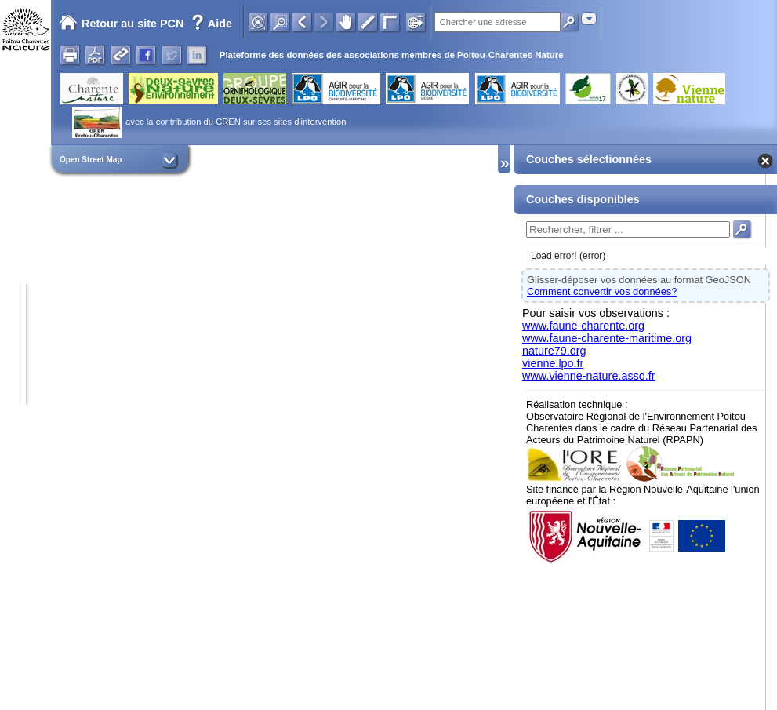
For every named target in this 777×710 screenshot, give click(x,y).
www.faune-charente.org (583, 325)
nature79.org (554, 350)
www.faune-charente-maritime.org (607, 338)
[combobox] (589, 18)
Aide (211, 23)
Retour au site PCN (121, 23)
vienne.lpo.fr (552, 363)
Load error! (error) (568, 255)
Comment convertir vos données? (602, 291)
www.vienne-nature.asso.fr (588, 376)
